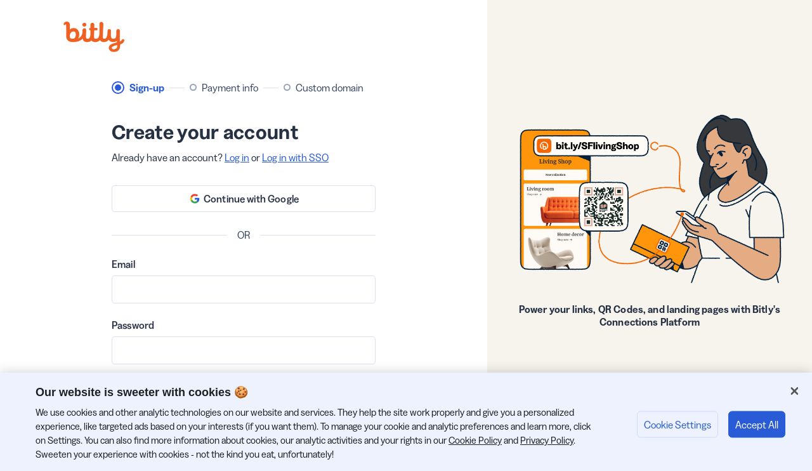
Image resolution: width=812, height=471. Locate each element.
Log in (237, 157)
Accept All (756, 424)
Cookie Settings (677, 424)
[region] (406, 422)
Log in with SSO (295, 157)
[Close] (794, 391)
